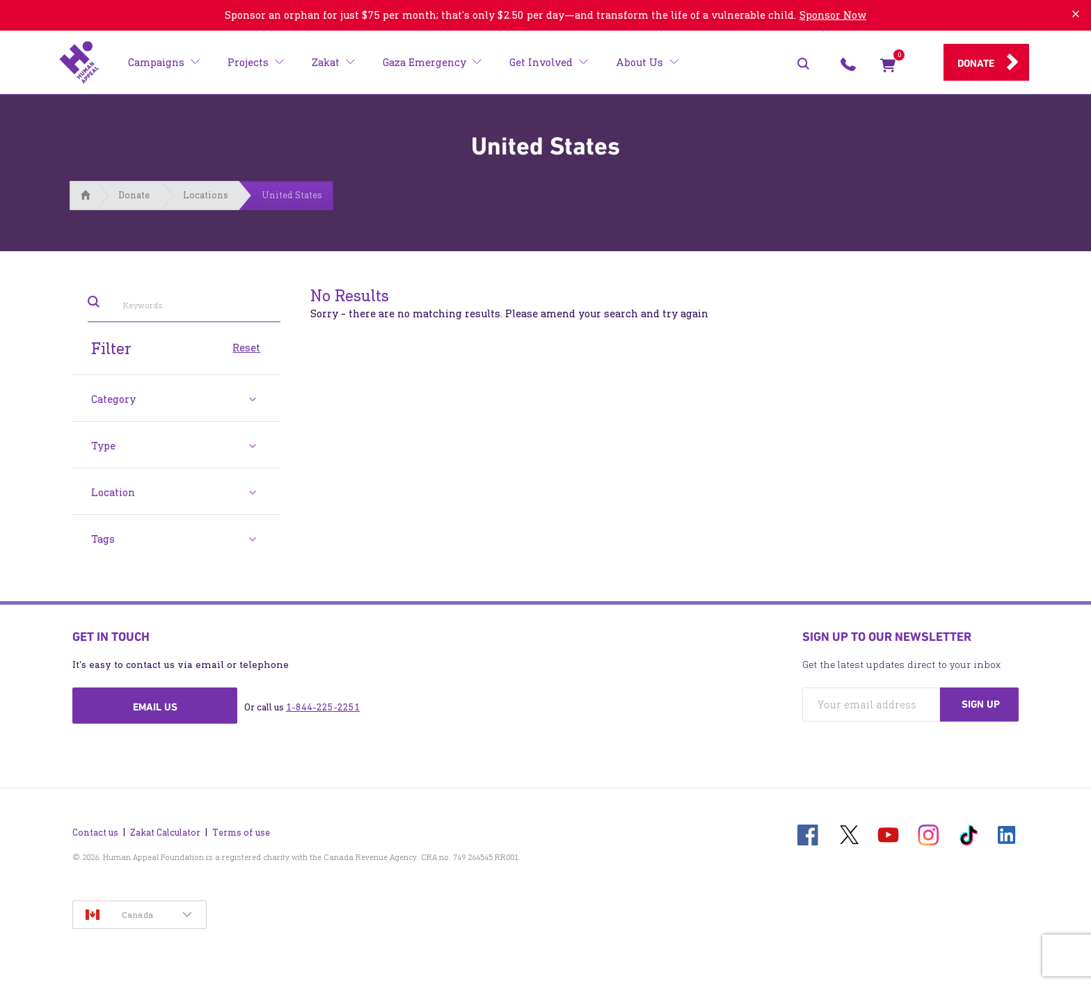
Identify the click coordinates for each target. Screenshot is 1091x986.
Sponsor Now (832, 15)
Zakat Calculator (165, 832)
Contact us (95, 832)
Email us (155, 707)
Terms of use (241, 832)
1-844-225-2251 (323, 707)
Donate (975, 63)
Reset (246, 346)
